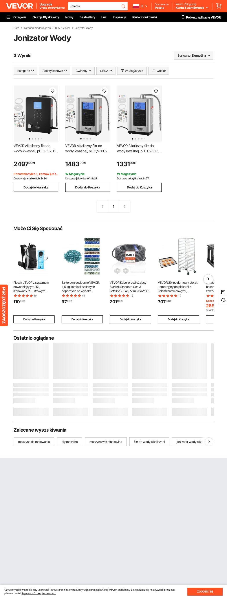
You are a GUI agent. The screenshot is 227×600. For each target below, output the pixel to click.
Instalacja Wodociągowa (37, 28)
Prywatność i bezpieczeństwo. (39, 593)
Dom (16, 28)
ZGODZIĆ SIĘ (205, 591)
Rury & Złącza (62, 28)
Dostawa (19, 178)
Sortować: (184, 55)
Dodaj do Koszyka (36, 187)
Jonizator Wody (84, 28)
